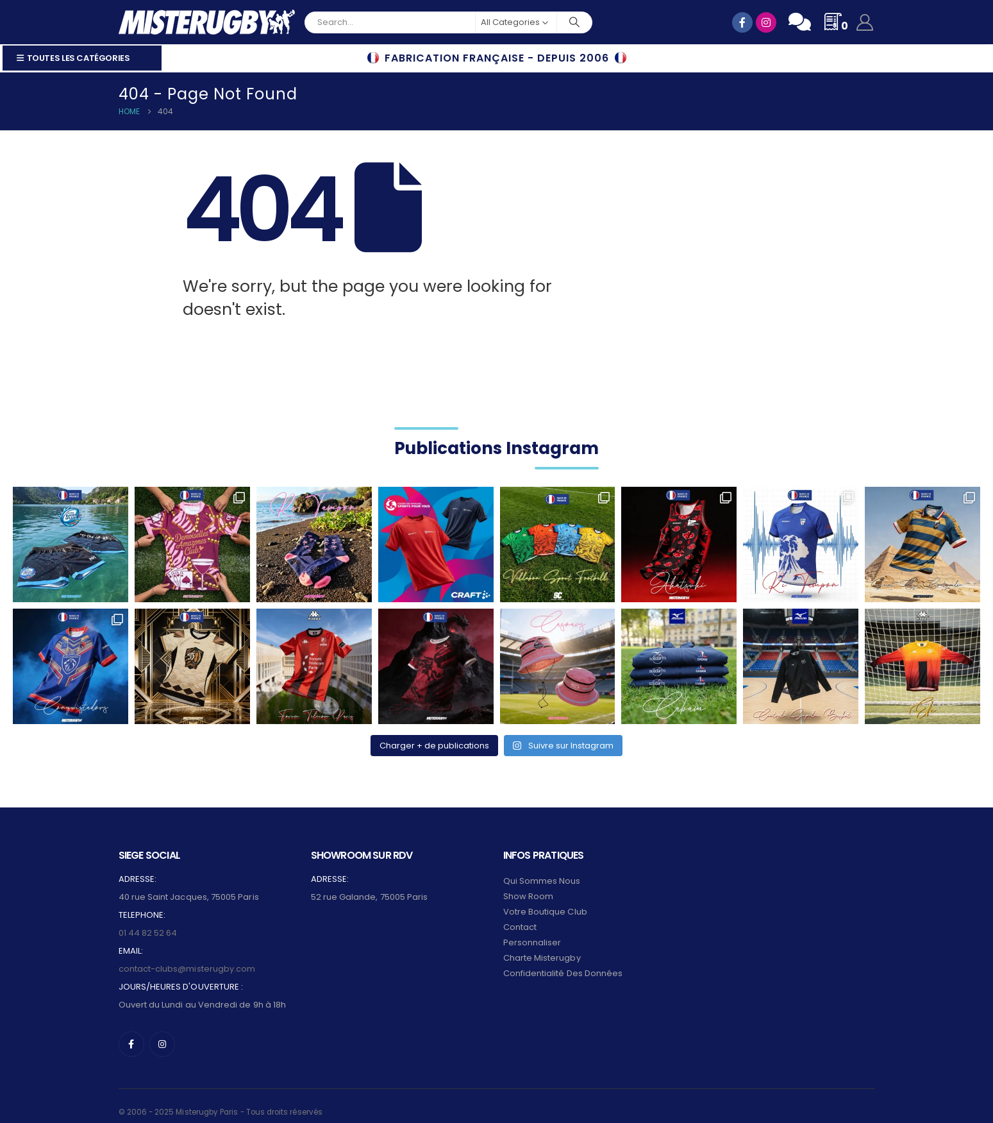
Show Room (528, 885)
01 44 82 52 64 (148, 922)
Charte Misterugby (542, 947)
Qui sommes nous (542, 870)
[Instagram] (162, 1033)
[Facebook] (131, 1033)
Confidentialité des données (563, 962)
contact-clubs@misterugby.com (187, 958)
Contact (520, 916)
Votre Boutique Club (545, 901)
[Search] (575, 22)
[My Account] (864, 22)
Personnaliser (532, 931)
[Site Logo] (207, 22)
